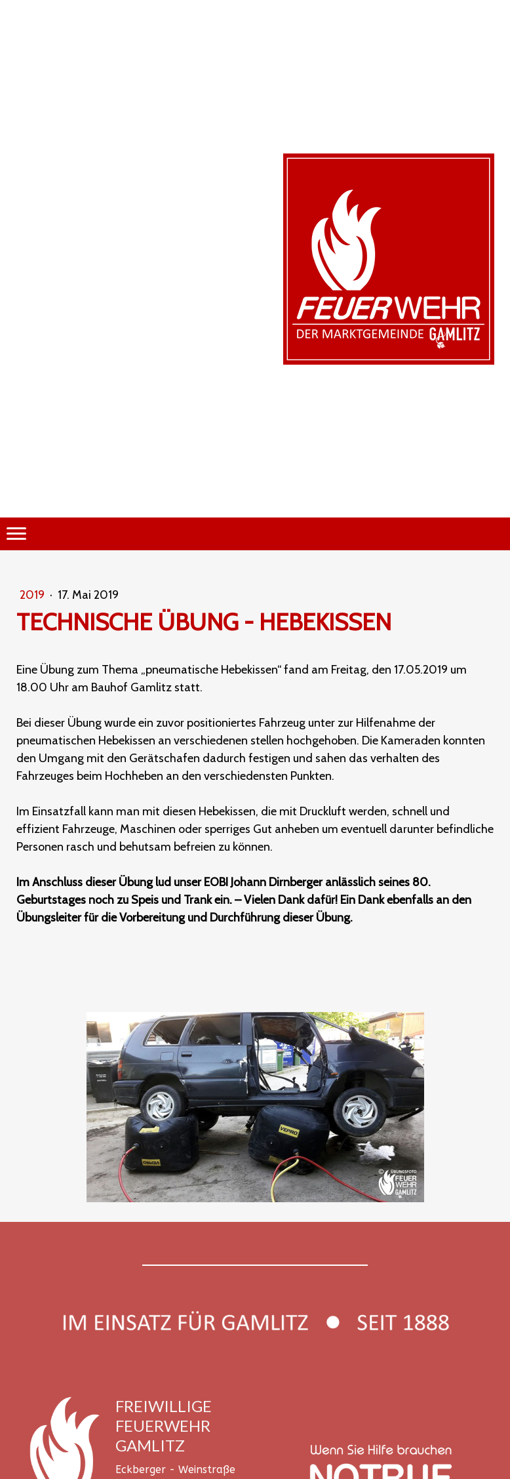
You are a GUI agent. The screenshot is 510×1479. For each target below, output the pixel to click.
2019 (33, 595)
